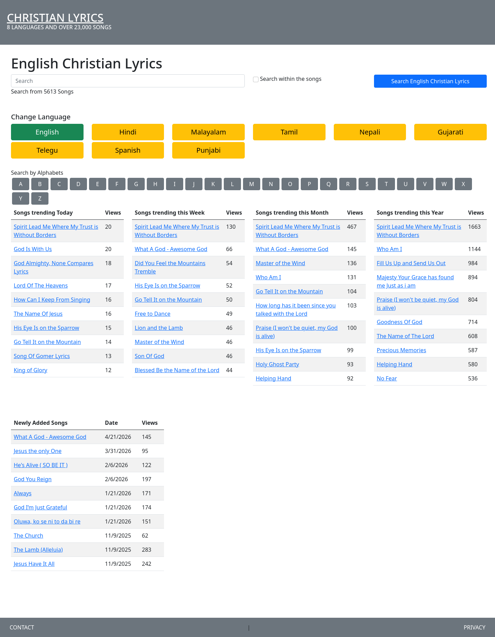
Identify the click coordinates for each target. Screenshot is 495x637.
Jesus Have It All (34, 564)
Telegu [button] (47, 150)
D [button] (78, 184)
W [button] (444, 184)
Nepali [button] (370, 132)
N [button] (271, 184)
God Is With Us (33, 249)
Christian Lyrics (55, 17)
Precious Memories (401, 350)
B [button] (40, 184)
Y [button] (20, 198)
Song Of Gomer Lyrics (42, 356)
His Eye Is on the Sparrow (46, 328)
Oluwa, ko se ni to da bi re (47, 521)
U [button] (406, 184)
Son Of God (149, 356)
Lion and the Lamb (159, 328)
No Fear (387, 378)
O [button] (290, 184)
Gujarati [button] (450, 132)
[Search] (128, 80)
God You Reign (33, 479)
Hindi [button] (127, 132)
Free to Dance (152, 313)
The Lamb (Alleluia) (38, 549)
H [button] (155, 184)
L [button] (232, 184)
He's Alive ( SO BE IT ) (41, 465)
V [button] (425, 184)
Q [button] (329, 184)
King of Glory (30, 370)
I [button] (174, 184)
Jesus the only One (38, 451)
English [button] (47, 132)
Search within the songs (290, 79)
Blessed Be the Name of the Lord (177, 370)
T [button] (386, 184)
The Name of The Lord (405, 336)
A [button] (20, 184)
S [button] (367, 184)
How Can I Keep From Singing (52, 299)
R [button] (348, 184)
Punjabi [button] (208, 150)
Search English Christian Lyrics (430, 81)
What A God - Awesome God (171, 249)
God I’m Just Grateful (40, 507)
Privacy (474, 627)
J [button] (194, 184)
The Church (28, 535)
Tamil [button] (289, 132)
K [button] (213, 184)
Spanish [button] (128, 150)
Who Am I (268, 277)
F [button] (117, 184)
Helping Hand (273, 378)
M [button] (251, 184)
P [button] (309, 184)
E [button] (97, 184)
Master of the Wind (159, 342)
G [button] (136, 184)
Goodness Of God (399, 322)
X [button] (463, 184)
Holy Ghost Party (277, 364)
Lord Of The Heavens (41, 285)
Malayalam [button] (208, 132)
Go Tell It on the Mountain (47, 342)
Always (23, 493)
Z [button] (39, 198)
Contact (22, 627)
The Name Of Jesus (38, 313)
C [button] (59, 184)
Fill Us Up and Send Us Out (411, 263)
